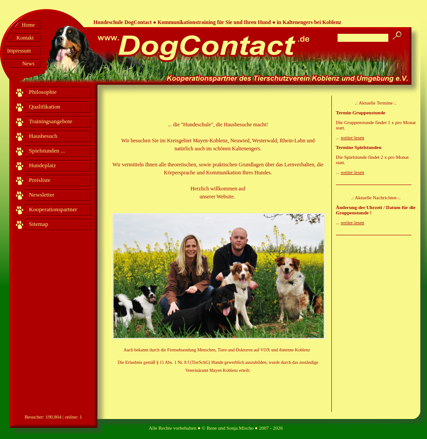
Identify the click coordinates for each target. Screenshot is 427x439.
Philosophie (42, 92)
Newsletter (41, 194)
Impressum (19, 51)
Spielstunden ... (47, 150)
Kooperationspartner (53, 209)
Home (28, 25)
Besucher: (34, 416)
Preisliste (39, 180)
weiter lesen (352, 137)
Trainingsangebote (51, 121)
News (28, 63)
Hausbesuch (43, 136)
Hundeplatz (42, 165)
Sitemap (38, 224)
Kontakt (25, 38)
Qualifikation (44, 106)
